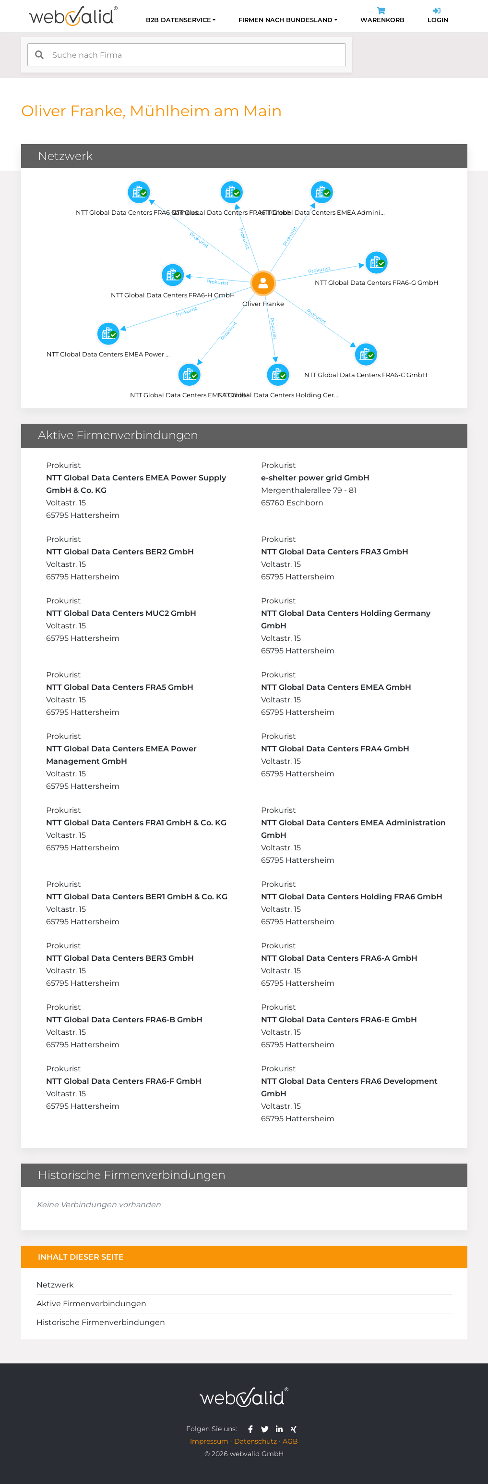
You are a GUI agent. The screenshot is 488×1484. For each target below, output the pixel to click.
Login (438, 16)
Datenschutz (255, 1441)
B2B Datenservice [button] (178, 20)
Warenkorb (382, 16)
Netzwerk (55, 1284)
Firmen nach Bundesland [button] (285, 20)
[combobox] (186, 54)
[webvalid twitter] (267, 1428)
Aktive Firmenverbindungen (91, 1303)
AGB (290, 1441)
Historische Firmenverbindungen (100, 1322)
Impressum (209, 1441)
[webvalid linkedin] (281, 1428)
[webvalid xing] (295, 1428)
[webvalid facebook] (253, 1428)
